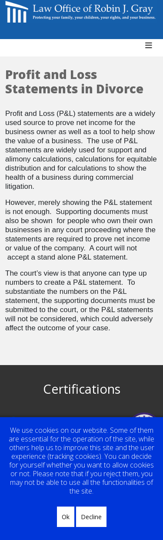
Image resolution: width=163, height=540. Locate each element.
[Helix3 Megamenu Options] (152, 50)
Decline (91, 517)
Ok (66, 517)
